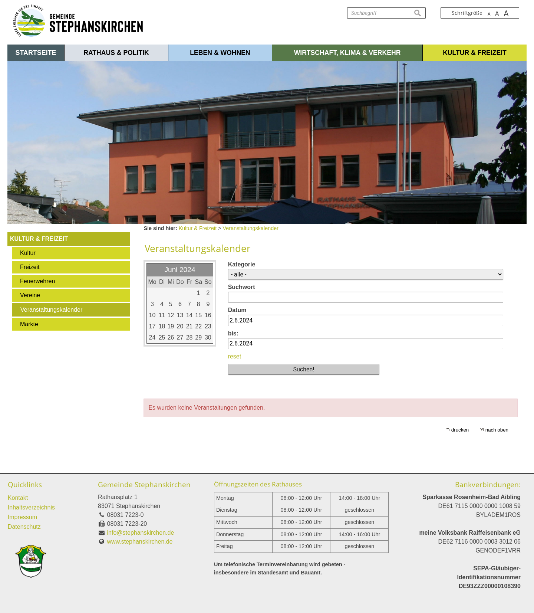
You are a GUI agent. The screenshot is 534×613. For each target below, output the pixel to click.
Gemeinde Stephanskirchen (144, 484)
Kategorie (242, 264)
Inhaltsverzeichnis (31, 507)
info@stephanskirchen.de (140, 533)
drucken (460, 430)
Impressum (22, 517)
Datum (237, 310)
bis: (233, 333)
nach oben (496, 430)
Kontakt (18, 498)
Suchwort (241, 287)
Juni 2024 (179, 269)
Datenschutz (24, 527)
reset (234, 356)
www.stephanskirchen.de (140, 541)
